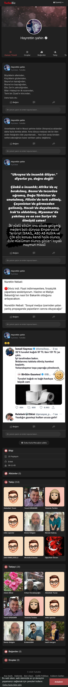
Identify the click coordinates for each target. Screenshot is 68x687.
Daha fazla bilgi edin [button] (12, 685)
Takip (11, 482)
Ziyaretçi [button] (58, 2)
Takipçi (12, 567)
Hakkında (18, 676)
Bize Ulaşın (28, 676)
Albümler (13, 473)
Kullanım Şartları (57, 676)
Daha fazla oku (10, 98)
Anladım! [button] (59, 682)
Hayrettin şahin (32, 38)
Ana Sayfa (8, 676)
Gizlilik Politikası (42, 676)
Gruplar (12, 660)
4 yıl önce (14, 70)
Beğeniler (13, 652)
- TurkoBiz (21, 70)
